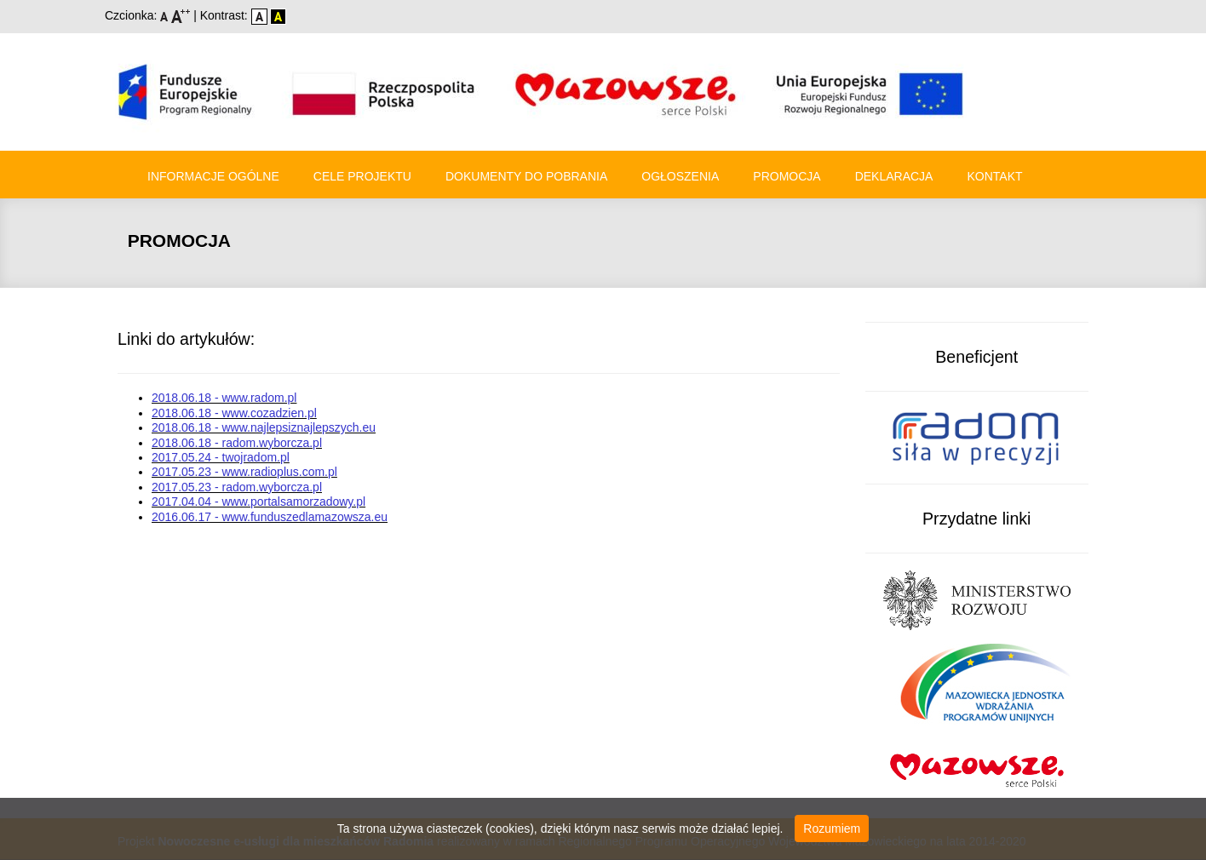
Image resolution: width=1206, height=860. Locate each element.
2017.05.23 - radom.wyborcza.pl (237, 487)
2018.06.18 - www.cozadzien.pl (234, 413)
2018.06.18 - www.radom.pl (224, 397)
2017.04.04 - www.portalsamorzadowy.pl (258, 501)
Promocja (786, 176)
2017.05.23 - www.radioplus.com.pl (244, 472)
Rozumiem (831, 828)
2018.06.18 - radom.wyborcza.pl (237, 443)
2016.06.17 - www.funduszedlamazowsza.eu (270, 517)
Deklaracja (894, 176)
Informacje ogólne (213, 176)
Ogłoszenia (680, 176)
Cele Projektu (362, 176)
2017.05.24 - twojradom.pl (221, 457)
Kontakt (994, 176)
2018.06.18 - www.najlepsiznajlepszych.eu (264, 427)
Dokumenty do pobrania (526, 176)
